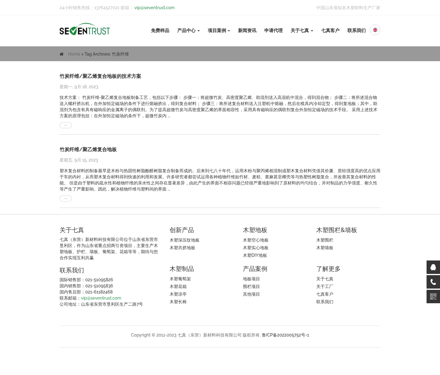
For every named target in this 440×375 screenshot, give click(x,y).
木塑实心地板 (256, 247)
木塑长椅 (178, 301)
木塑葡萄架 (180, 278)
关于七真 (302, 30)
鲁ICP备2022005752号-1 (285, 335)
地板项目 (251, 278)
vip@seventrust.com (154, 7)
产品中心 (188, 30)
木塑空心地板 (256, 240)
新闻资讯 (247, 30)
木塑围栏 (324, 240)
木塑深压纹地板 (185, 240)
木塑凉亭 (178, 294)
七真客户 (330, 30)
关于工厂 (324, 286)
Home (74, 54)
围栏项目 (251, 286)
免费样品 (160, 30)
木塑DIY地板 (255, 255)
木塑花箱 (178, 286)
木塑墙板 (324, 247)
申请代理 (273, 30)
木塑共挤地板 (182, 247)
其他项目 (251, 294)
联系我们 (356, 30)
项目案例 (219, 30)
